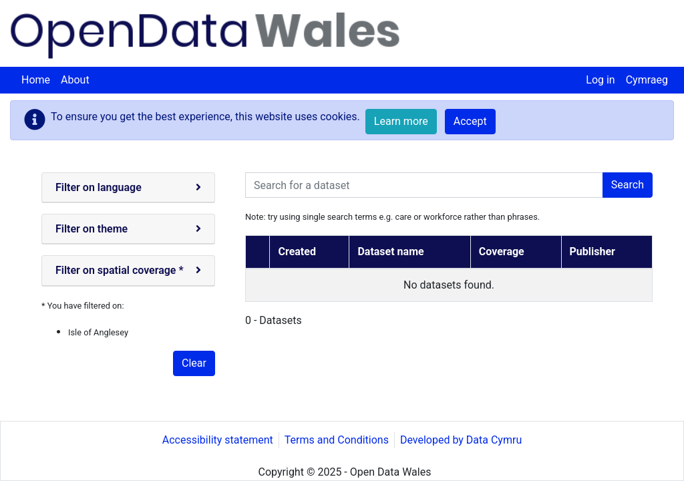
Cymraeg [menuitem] (647, 79)
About (75, 79)
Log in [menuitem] (600, 79)
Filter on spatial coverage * (119, 270)
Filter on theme (91, 228)
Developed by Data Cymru (461, 440)
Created (296, 251)
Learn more (401, 121)
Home (35, 79)
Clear (194, 363)
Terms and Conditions (337, 440)
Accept (470, 121)
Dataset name (390, 251)
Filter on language (98, 187)
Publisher (592, 251)
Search (627, 184)
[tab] (128, 187)
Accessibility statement (217, 440)
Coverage (501, 251)
